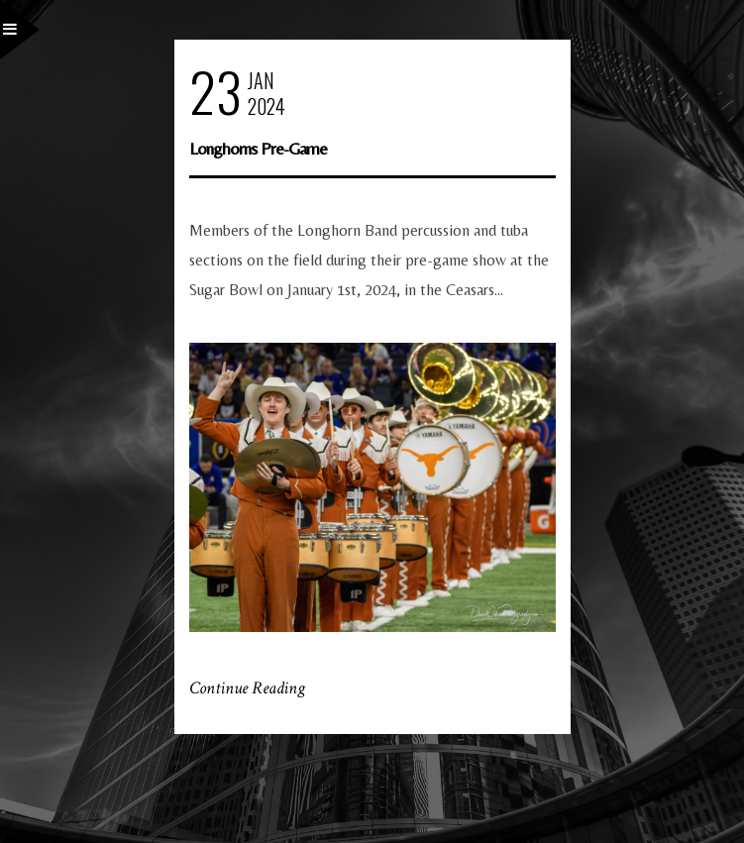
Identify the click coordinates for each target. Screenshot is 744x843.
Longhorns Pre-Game (258, 148)
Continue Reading (247, 688)
